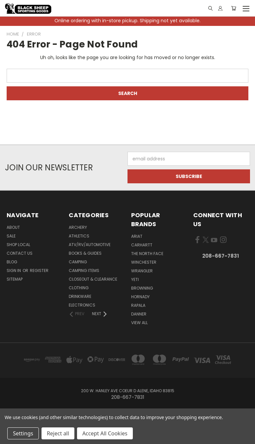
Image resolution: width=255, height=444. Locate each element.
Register (39, 270)
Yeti (135, 279)
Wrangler (142, 271)
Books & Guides (85, 253)
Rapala (138, 305)
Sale (11, 236)
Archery (78, 227)
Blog (12, 262)
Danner (138, 314)
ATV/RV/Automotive (90, 244)
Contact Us (20, 253)
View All (139, 322)
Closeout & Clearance (93, 279)
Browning (142, 288)
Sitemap (15, 279)
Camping (78, 262)
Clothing (79, 288)
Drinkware (80, 296)
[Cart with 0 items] (233, 8)
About (13, 227)
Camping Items (84, 270)
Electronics (82, 305)
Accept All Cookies (105, 433)
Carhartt (141, 245)
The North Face (147, 253)
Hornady (140, 297)
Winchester (143, 262)
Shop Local (18, 244)
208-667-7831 (220, 255)
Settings (23, 433)
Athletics (79, 236)
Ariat (136, 236)
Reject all (58, 433)
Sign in (14, 270)
